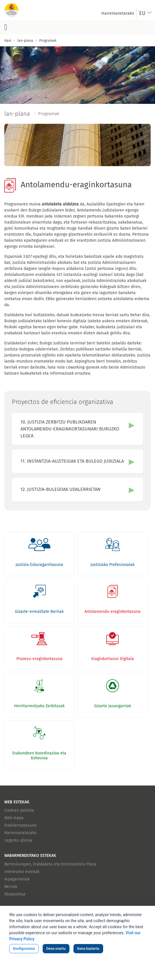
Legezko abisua (18, 840)
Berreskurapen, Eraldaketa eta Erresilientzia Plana (50, 864)
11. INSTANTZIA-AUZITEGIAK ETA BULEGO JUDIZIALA (72, 461)
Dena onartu (56, 949)
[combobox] (145, 13)
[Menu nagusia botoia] (6, 27)
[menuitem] (117, 13)
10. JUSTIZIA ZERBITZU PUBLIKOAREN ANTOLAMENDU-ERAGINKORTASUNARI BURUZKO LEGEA (69, 428)
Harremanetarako (20, 832)
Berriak (10, 886)
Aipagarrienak (17, 879)
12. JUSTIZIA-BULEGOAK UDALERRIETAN (60, 489)
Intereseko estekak (21, 871)
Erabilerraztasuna (20, 825)
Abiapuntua (14, 894)
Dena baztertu (88, 949)
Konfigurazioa (24, 949)
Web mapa (14, 817)
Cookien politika (19, 810)
